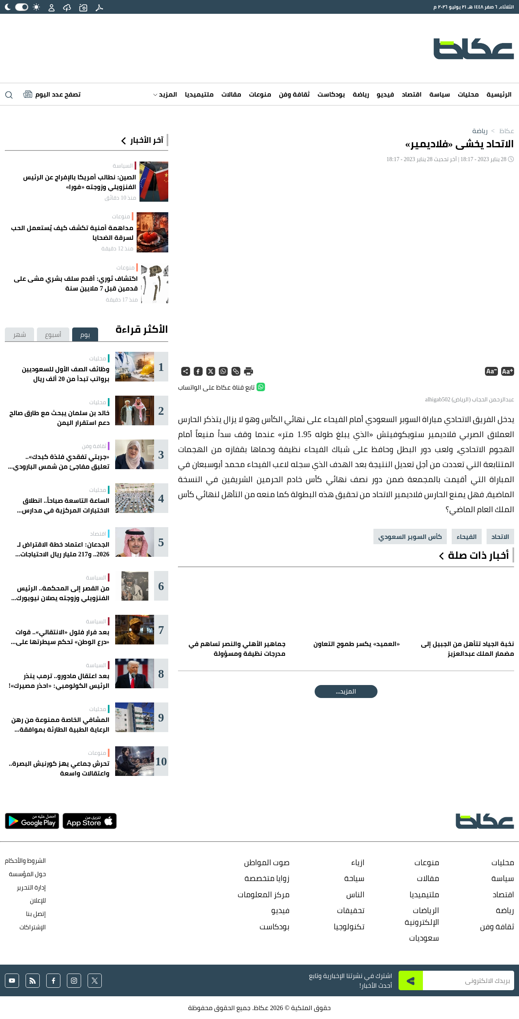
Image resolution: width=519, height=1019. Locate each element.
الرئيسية (499, 94)
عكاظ (501, 131)
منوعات (260, 94)
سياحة (354, 878)
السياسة (123, 166)
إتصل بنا (36, 914)
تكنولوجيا (349, 926)
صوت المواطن (267, 862)
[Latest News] (52, 94)
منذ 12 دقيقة (117, 248)
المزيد (165, 94)
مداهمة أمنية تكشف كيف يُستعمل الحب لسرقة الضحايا (72, 232)
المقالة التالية (346, 691)
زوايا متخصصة (267, 878)
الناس (355, 894)
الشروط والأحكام (25, 860)
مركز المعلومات (264, 894)
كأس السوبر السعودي (410, 536)
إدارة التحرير (30, 887)
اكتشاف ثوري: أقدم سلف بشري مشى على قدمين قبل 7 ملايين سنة (76, 283)
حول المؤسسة (27, 874)
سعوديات (424, 938)
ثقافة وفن (294, 94)
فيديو (385, 94)
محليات (468, 94)
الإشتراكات (32, 927)
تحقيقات (351, 910)
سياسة (439, 94)
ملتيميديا (199, 94)
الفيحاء (467, 536)
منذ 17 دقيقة (122, 299)
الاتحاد (500, 536)
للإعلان (38, 900)
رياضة (361, 94)
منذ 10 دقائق (120, 198)
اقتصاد (412, 94)
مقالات (231, 94)
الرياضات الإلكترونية (422, 916)
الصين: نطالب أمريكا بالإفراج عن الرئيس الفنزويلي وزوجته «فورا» (79, 182)
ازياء (358, 862)
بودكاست (331, 94)
